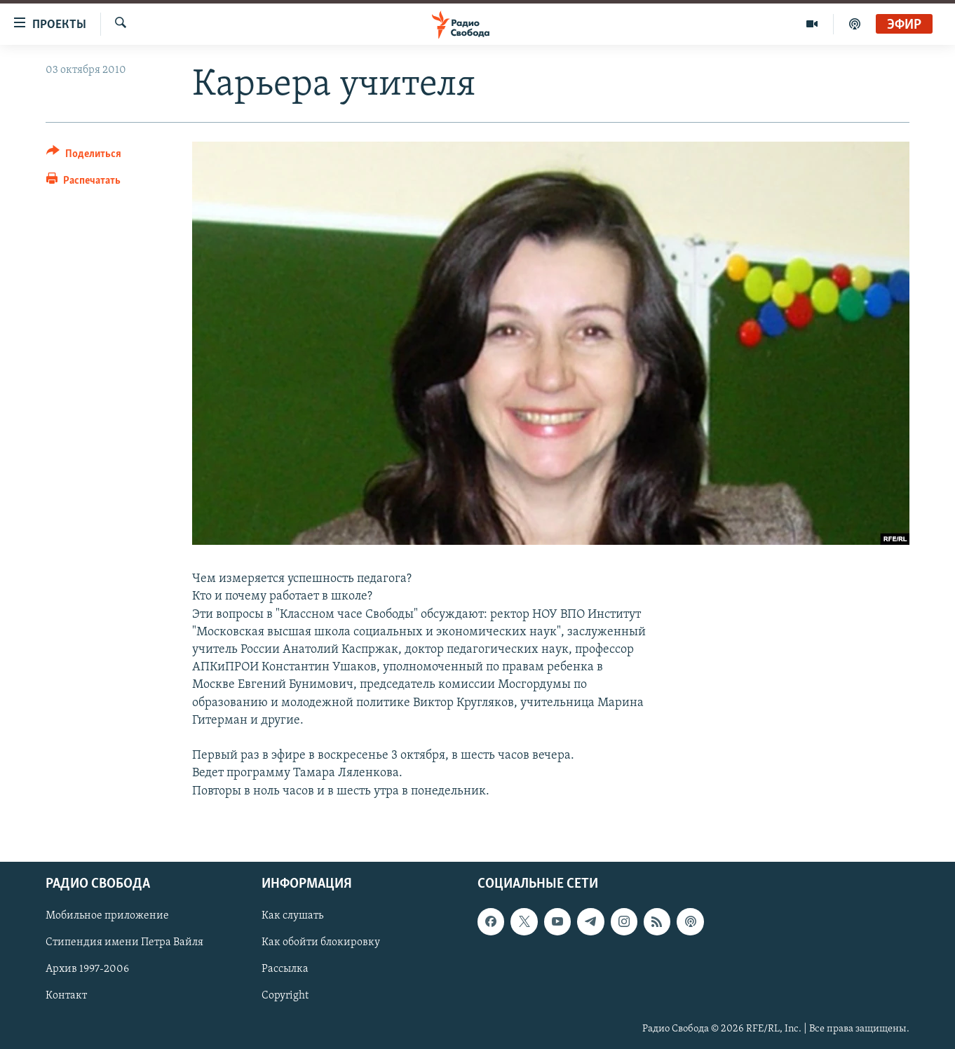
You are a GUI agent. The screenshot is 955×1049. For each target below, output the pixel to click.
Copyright (285, 995)
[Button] (83, 156)
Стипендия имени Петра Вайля (124, 942)
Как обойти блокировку (321, 942)
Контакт (66, 995)
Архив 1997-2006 (87, 969)
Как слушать (292, 915)
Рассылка (285, 969)
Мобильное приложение (107, 915)
